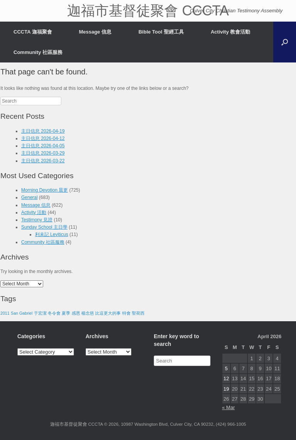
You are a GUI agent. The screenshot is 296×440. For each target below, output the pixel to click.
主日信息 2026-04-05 (43, 145)
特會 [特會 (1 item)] (126, 313)
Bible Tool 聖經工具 (160, 32)
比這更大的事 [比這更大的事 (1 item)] (108, 313)
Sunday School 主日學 (44, 227)
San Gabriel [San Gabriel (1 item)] (21, 313)
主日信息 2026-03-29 (43, 153)
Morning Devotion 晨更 (44, 190)
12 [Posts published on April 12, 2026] (226, 378)
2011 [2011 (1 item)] (5, 313)
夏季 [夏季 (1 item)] (66, 313)
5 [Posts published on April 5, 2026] (226, 368)
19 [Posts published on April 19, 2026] (226, 389)
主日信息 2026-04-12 (43, 138)
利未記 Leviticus (51, 234)
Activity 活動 (33, 212)
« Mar (228, 407)
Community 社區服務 (37, 52)
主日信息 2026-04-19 (43, 131)
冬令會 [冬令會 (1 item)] (54, 313)
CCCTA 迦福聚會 (32, 32)
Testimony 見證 (36, 220)
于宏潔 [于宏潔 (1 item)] (40, 313)
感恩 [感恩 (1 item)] (76, 313)
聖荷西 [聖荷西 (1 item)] (138, 313)
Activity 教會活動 (231, 32)
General (29, 197)
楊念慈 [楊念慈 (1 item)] (87, 313)
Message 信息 (95, 32)
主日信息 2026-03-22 (43, 161)
